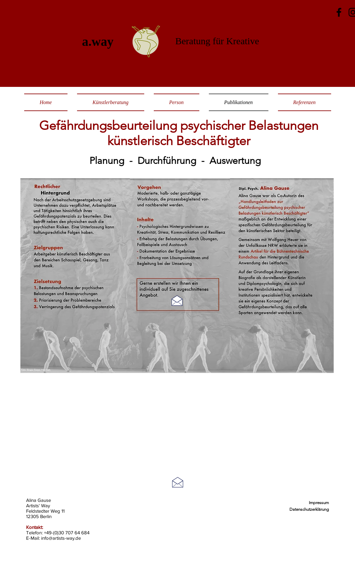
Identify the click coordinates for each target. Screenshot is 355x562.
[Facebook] (339, 12)
